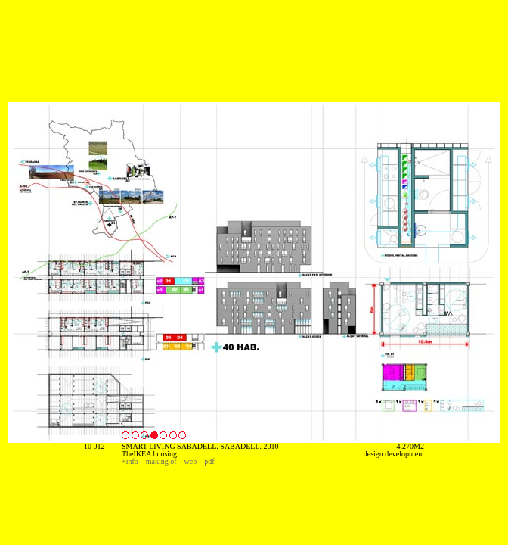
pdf (209, 461)
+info (130, 461)
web (190, 461)
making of (161, 461)
